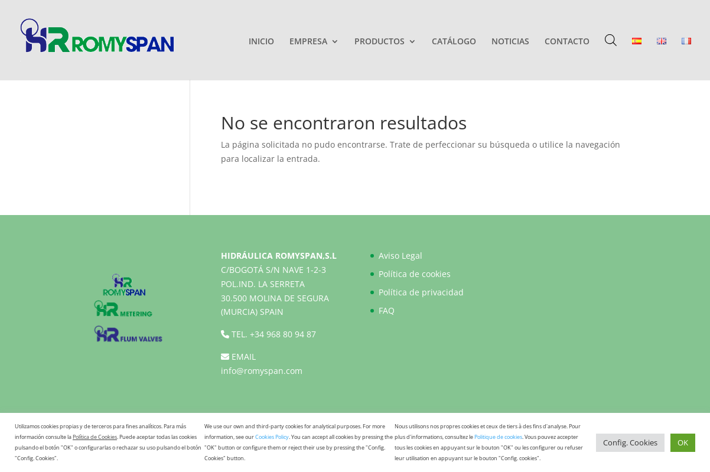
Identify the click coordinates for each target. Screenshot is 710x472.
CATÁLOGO (454, 42)
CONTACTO (567, 42)
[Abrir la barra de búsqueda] (611, 39)
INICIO (261, 42)
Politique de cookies (498, 437)
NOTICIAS (510, 42)
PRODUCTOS (379, 42)
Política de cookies (415, 273)
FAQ (387, 310)
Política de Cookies (95, 437)
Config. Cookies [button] (630, 442)
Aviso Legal (400, 255)
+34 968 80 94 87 (283, 334)
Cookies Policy (272, 437)
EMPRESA (308, 42)
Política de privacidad (421, 292)
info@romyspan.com (261, 370)
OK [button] (683, 442)
